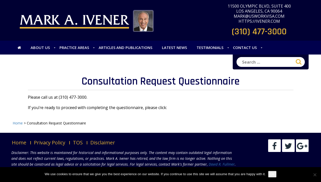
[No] (314, 174)
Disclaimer (102, 142)
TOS (78, 142)
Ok (272, 174)
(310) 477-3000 (259, 31)
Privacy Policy (49, 142)
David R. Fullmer (222, 164)
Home (19, 142)
